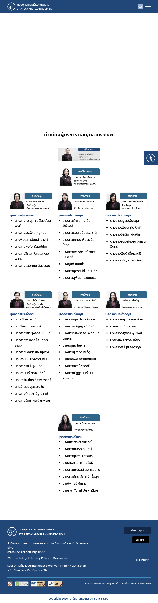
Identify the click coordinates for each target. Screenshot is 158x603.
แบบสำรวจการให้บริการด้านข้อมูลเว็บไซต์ (101, 583)
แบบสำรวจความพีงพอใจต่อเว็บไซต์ (136, 583)
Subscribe (140, 539)
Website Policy (17, 558)
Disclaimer (60, 558)
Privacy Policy (40, 558)
